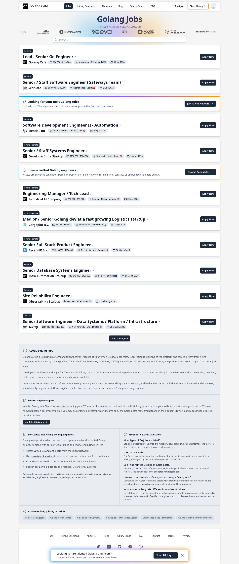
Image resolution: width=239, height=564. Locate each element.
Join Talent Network (200, 103)
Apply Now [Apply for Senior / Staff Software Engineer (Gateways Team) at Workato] (208, 82)
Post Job (179, 6)
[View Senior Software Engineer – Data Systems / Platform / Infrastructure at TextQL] (91, 322)
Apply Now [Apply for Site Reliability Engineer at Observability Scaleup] (208, 296)
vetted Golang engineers (47, 450)
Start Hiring (198, 6)
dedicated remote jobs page (167, 471)
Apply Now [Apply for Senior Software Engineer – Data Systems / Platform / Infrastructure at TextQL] (208, 321)
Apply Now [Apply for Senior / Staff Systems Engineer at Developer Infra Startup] (208, 150)
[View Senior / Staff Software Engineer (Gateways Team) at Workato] (73, 83)
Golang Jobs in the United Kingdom (195, 517)
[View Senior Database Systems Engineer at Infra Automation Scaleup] (81, 271)
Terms (171, 535)
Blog (120, 6)
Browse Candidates (200, 172)
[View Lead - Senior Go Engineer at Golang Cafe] (74, 57)
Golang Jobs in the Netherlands (157, 517)
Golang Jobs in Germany (88, 517)
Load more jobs (119, 338)
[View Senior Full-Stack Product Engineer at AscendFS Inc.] (77, 245)
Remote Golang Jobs (34, 517)
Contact (155, 535)
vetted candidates (172, 480)
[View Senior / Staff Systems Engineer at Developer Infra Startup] (83, 151)
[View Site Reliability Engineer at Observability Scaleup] (70, 296)
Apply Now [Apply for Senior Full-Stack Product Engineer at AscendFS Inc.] (208, 244)
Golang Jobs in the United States (121, 517)
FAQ (153, 6)
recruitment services (42, 456)
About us (107, 6)
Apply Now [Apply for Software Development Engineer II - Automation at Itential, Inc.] (208, 125)
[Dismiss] (182, 555)
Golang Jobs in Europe (60, 517)
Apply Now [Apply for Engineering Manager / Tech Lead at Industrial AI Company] (208, 193)
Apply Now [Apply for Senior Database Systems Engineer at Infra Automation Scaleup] (208, 270)
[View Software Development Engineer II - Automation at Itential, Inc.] (72, 125)
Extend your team (36, 461)
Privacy (186, 535)
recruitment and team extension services (143, 484)
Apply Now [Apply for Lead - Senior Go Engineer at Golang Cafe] (208, 56)
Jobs (68, 6)
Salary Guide (137, 6)
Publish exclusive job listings (41, 466)
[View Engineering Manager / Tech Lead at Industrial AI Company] (81, 194)
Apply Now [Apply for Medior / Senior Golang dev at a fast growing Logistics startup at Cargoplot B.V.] (208, 219)
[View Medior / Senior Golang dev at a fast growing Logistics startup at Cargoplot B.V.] (86, 219)
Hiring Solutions (86, 6)
